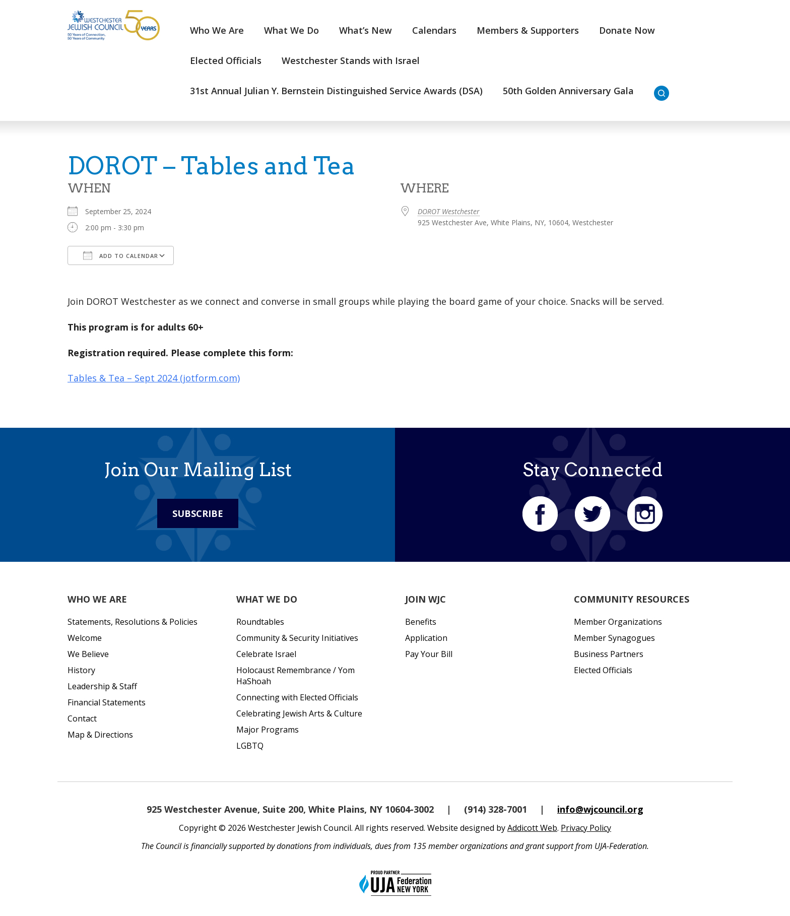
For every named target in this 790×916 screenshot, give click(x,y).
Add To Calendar (120, 255)
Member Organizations (618, 621)
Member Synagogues (614, 637)
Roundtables (260, 621)
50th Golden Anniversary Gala (568, 91)
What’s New (365, 30)
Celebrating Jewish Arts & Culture (299, 713)
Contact (82, 718)
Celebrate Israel (266, 654)
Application (426, 637)
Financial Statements (107, 702)
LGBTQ (250, 745)
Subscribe (197, 513)
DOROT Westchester (449, 211)
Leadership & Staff (102, 686)
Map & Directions (100, 734)
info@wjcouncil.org (600, 809)
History (81, 670)
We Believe (88, 654)
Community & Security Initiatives (297, 637)
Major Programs (267, 729)
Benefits (420, 621)
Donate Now (627, 30)
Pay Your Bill (428, 654)
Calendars (434, 30)
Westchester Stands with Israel (351, 60)
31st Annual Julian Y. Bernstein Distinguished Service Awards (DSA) (336, 91)
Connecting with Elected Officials (297, 697)
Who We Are (217, 30)
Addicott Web (532, 827)
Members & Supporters (528, 30)
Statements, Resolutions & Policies (133, 621)
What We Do (291, 30)
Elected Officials (225, 60)
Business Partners (608, 654)
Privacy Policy (586, 827)
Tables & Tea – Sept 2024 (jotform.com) (154, 378)
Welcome (85, 637)
